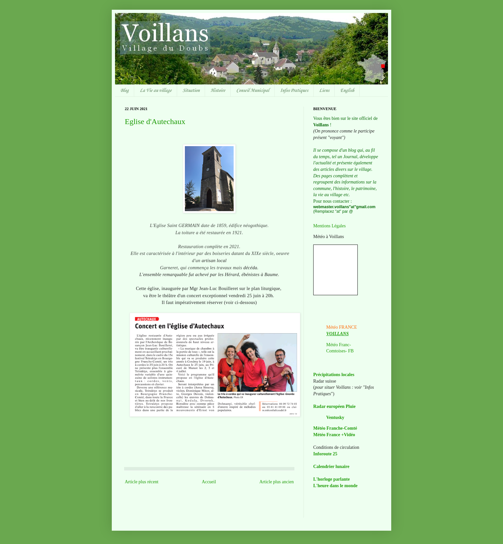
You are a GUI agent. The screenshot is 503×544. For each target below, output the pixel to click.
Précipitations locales (333, 374)
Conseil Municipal (252, 91)
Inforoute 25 (325, 453)
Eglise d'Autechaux (155, 121)
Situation (191, 91)
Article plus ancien (276, 481)
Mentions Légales (329, 225)
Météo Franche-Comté (335, 428)
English (347, 91)
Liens (324, 91)
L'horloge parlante (331, 479)
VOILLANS (337, 333)
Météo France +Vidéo (334, 434)
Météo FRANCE (341, 327)
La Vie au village (156, 91)
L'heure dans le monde (335, 485)
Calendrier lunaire (331, 466)
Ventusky (335, 417)
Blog (124, 91)
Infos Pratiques (294, 91)
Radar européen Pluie (334, 406)
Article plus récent (141, 481)
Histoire (218, 91)
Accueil (209, 481)
